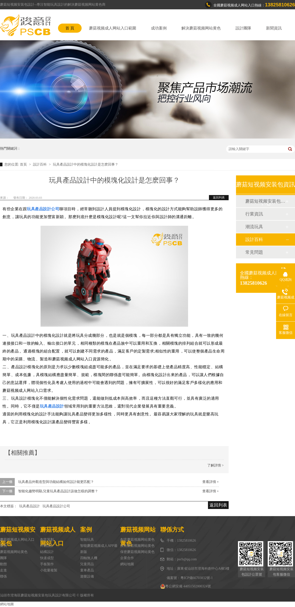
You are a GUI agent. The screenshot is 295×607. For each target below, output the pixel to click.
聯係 (3, 576)
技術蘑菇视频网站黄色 (137, 546)
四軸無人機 (88, 558)
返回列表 (219, 197)
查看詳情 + (210, 482)
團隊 (3, 558)
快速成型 (47, 558)
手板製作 (47, 564)
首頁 (24, 164)
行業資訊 (254, 214)
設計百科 (40, 164)
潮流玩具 (254, 226)
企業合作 (127, 558)
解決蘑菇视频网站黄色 (201, 28)
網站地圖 (127, 564)
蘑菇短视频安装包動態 (265, 201)
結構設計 (47, 552)
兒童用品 (87, 564)
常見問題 (254, 252)
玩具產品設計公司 (56, 506)
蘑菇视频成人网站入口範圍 (112, 28)
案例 (3, 546)
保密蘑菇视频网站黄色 (137, 552)
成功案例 (159, 28)
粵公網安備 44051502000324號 (185, 586)
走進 (3, 570)
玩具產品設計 (29, 506)
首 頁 (69, 28)
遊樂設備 (87, 576)
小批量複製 (48, 570)
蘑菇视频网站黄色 (14, 552)
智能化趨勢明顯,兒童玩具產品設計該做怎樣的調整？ (58, 491)
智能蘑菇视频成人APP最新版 (99, 549)
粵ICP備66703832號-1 (196, 578)
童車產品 (87, 570)
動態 (3, 564)
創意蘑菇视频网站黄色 (137, 539)
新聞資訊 (274, 28)
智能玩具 (87, 539)
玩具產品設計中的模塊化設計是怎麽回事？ (85, 164)
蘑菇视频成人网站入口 (17, 539)
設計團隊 (243, 28)
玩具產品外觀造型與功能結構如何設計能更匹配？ (56, 482)
